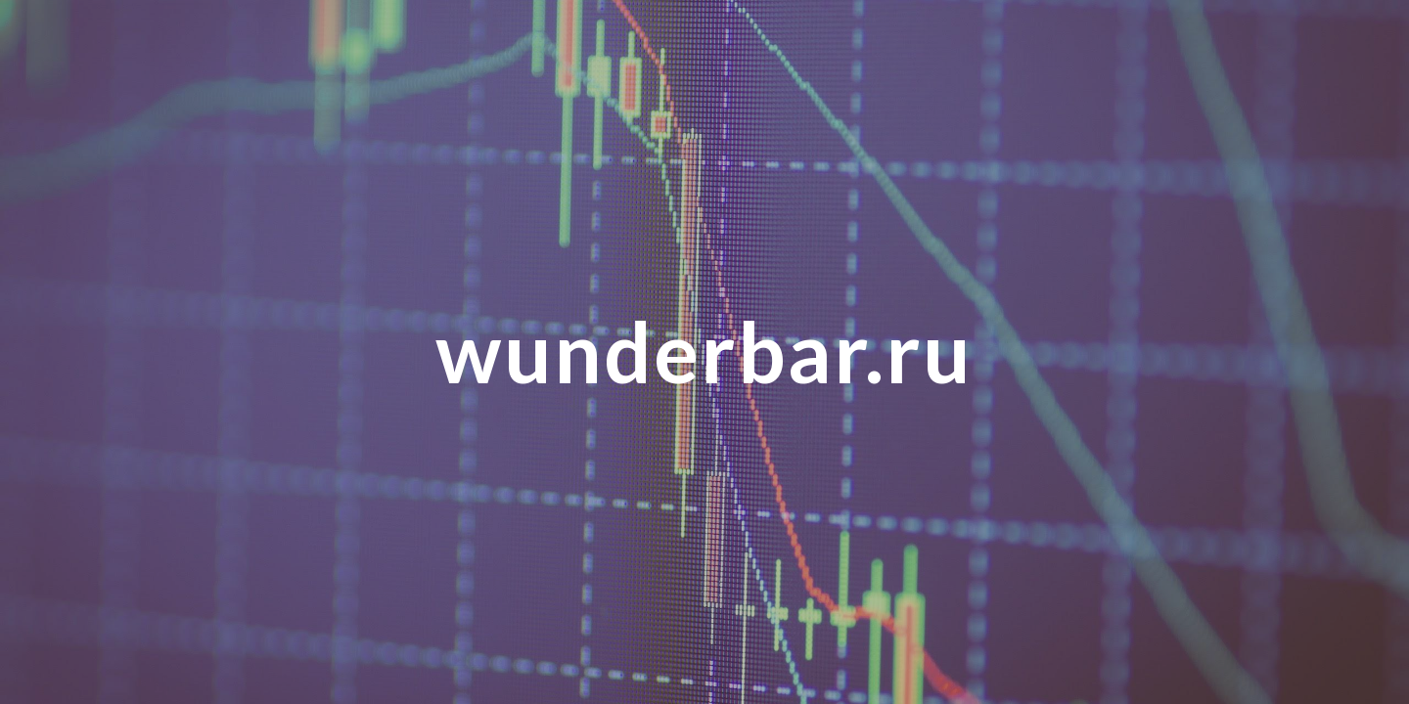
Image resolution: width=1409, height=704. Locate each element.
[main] (704, 351)
